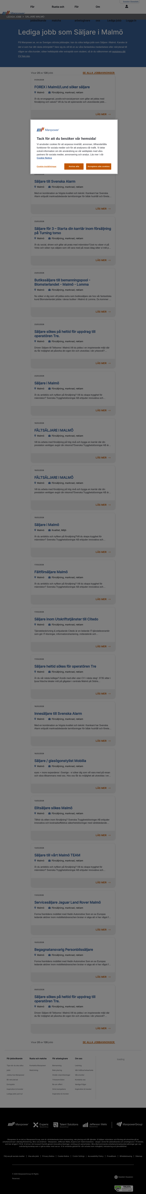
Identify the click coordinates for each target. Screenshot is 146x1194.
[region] (74, 146)
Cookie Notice (44, 158)
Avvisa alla (74, 166)
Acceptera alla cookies (99, 166)
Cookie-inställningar (46, 166)
